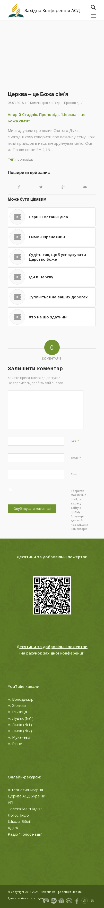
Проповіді (71, 103)
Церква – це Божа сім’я (38, 94)
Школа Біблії (19, 821)
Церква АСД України (26, 795)
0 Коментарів (38, 103)
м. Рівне (15, 743)
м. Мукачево (19, 737)
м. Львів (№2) (20, 730)
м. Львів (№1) (20, 724)
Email (76, 457)
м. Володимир (20, 699)
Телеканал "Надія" (25, 808)
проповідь (24, 159)
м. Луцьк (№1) (20, 718)
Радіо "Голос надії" (25, 834)
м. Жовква (17, 705)
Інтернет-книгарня (25, 789)
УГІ (10, 802)
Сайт (74, 474)
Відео (58, 103)
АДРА (13, 827)
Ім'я (75, 440)
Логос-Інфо (18, 815)
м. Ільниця (17, 711)
